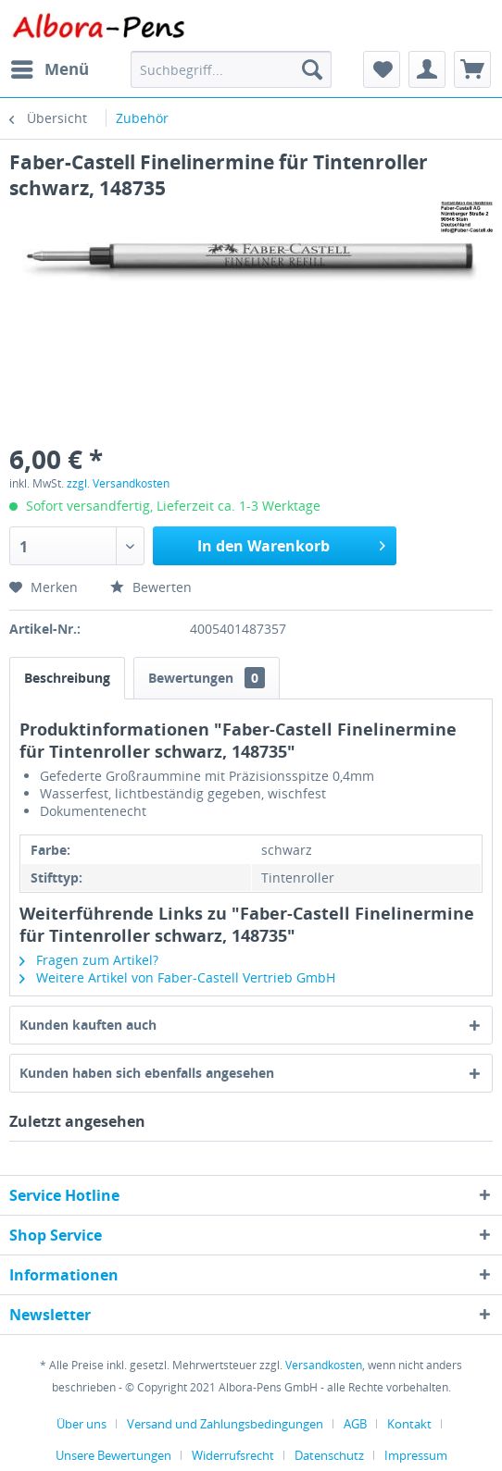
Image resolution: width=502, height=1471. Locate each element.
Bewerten (151, 587)
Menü (50, 67)
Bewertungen (206, 677)
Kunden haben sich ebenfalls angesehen (146, 1073)
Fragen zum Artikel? (88, 960)
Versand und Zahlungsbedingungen (225, 1423)
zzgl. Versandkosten (118, 483)
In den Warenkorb (291, 543)
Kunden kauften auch (88, 1024)
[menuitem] (49, 69)
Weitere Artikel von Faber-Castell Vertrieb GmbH (177, 977)
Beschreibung (67, 677)
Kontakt (409, 1423)
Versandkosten (323, 1365)
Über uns (81, 1423)
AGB (355, 1423)
